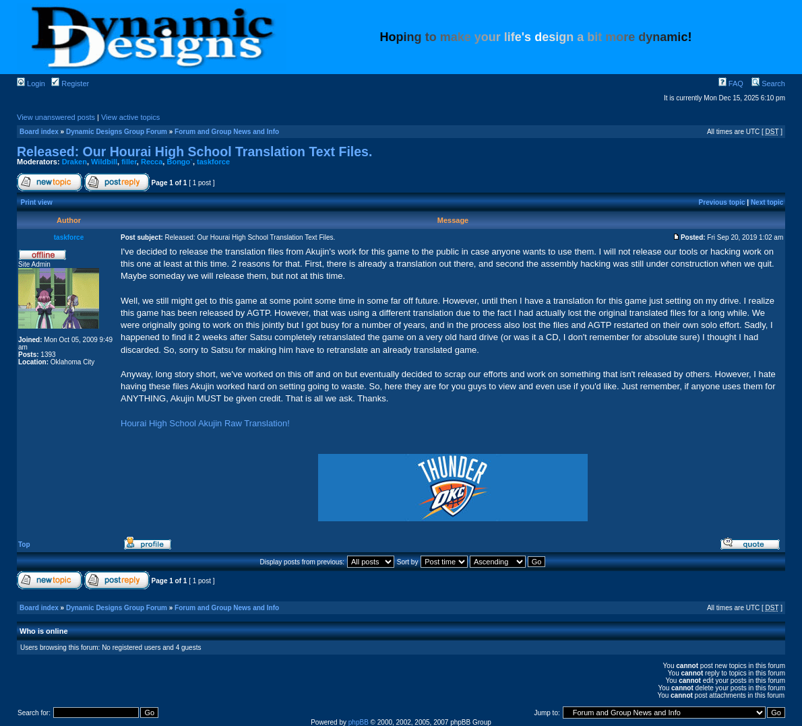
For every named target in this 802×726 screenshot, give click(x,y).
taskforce (213, 162)
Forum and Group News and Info (227, 131)
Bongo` (179, 162)
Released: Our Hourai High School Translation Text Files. (194, 151)
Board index (39, 131)
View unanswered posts (56, 117)
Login (31, 83)
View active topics (130, 117)
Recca (151, 162)
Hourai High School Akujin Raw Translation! (205, 423)
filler (129, 162)
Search (768, 83)
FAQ (730, 83)
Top (24, 544)
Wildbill (104, 162)
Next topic (767, 202)
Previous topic (722, 202)
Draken (74, 162)
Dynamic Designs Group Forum (116, 131)
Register (70, 83)
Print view (37, 202)
